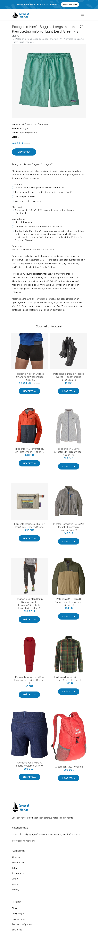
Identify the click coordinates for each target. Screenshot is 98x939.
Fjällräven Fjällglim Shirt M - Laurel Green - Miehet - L (68, 679)
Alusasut (16, 857)
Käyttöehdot (18, 919)
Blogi (14, 908)
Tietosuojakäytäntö (22, 924)
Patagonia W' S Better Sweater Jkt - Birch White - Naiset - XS (68, 451)
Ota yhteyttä (18, 913)
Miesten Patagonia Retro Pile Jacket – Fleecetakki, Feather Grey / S (68, 527)
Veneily (15, 889)
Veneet (15, 884)
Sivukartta (17, 929)
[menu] (82, 15)
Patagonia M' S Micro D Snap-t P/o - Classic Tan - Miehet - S (68, 602)
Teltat (14, 868)
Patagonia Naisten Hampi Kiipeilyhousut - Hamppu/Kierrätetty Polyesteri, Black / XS (29, 604)
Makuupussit (18, 862)
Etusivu (15, 35)
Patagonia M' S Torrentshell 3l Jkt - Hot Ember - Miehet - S (29, 450)
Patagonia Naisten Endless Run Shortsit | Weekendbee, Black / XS (29, 376)
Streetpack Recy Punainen (69, 766)
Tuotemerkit (31, 124)
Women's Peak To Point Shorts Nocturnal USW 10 (29, 764)
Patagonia (43, 124)
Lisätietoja (24, 152)
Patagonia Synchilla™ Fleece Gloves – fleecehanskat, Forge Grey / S (68, 376)
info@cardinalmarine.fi (23, 840)
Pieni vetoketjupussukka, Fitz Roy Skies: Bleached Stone (29, 525)
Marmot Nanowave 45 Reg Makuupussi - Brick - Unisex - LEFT (29, 680)
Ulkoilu (15, 878)
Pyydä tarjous (70, 4)
